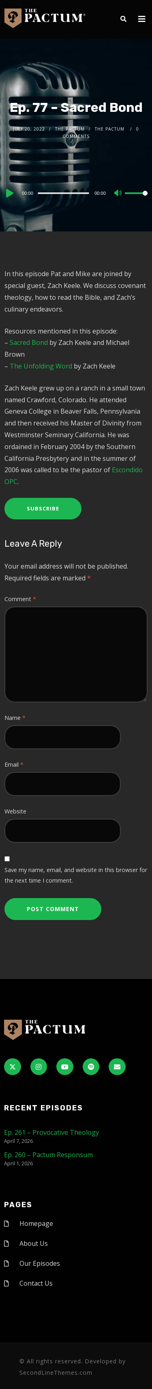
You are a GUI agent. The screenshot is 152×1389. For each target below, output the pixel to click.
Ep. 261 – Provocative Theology (51, 1132)
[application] (76, 193)
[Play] (9, 193)
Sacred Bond (29, 342)
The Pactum (70, 129)
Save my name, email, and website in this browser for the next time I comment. (75, 875)
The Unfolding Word (41, 366)
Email (14, 764)
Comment (20, 599)
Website (15, 811)
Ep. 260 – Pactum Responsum (48, 1154)
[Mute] (118, 194)
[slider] (63, 193)
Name (15, 718)
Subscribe (43, 508)
